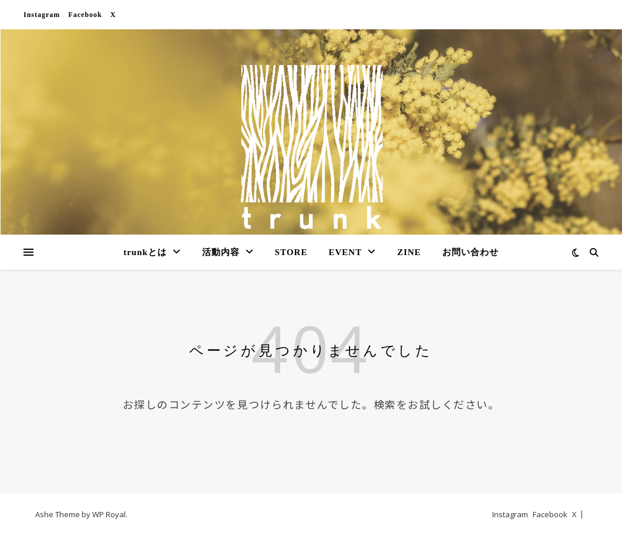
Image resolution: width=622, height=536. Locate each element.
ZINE (409, 252)
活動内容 (221, 252)
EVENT (345, 252)
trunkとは (145, 252)
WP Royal (109, 514)
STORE (291, 252)
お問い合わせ (470, 252)
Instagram (41, 15)
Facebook (85, 15)
